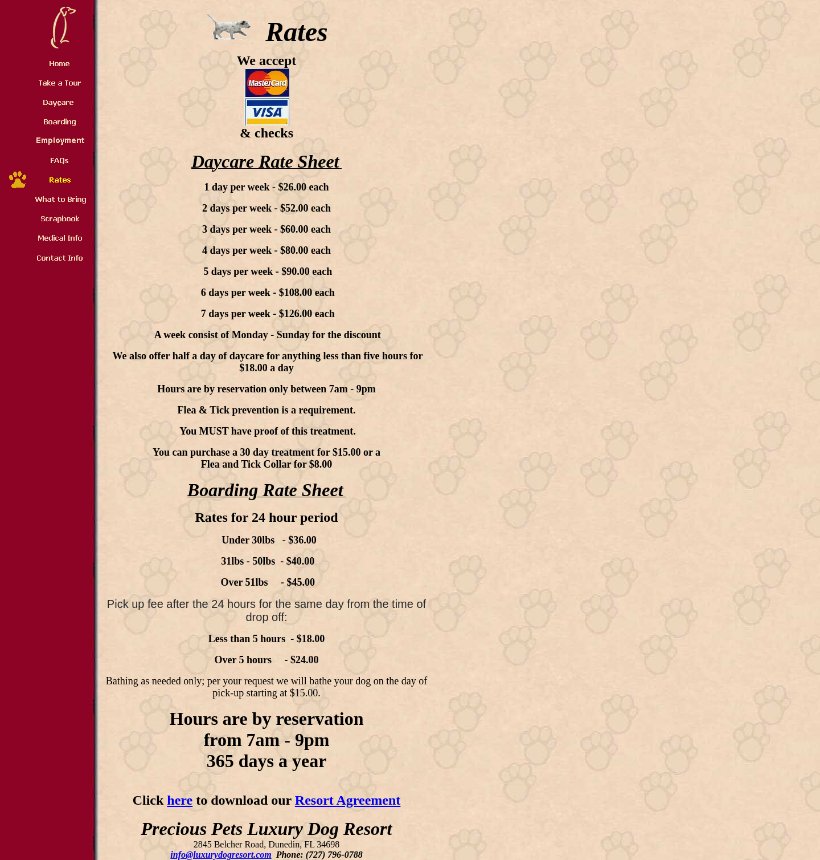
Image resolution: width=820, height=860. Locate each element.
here (179, 800)
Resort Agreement (347, 800)
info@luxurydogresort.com (220, 854)
